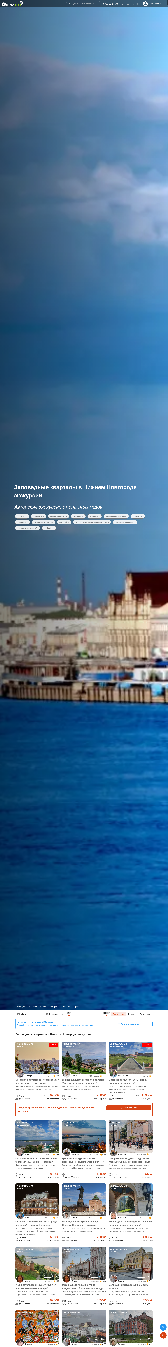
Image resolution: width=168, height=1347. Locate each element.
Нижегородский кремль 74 (27, 528)
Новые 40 (138, 516)
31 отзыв (48, 1218)
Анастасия (123, 1076)
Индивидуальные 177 (58, 516)
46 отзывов (48, 1076)
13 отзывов (141, 1344)
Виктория (29, 1076)
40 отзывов (50, 1344)
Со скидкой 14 (38, 516)
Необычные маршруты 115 (116, 516)
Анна (27, 1218)
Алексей (75, 1154)
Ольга (27, 1281)
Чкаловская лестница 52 (43, 522)
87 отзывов (94, 1155)
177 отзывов (94, 1076)
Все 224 (22, 516)
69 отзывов (143, 1218)
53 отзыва (48, 1281)
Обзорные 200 (22, 522)
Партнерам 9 (94, 516)
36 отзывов (143, 1076)
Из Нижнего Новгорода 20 (125, 522)
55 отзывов (48, 1155)
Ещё (49, 528)
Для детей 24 (64, 522)
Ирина (28, 1154)
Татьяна (122, 1344)
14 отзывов (141, 1281)
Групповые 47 (78, 516)
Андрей (28, 1344)
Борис (74, 1076)
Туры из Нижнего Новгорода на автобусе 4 (92, 522)
